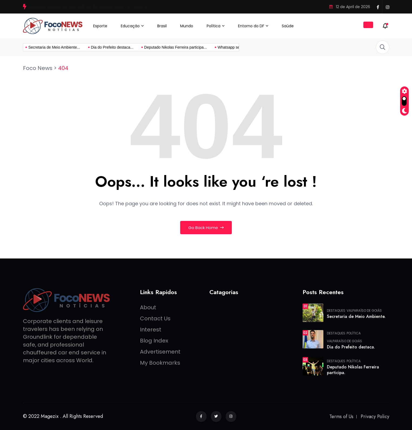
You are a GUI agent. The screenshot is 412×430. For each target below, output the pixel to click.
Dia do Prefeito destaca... (62, 47)
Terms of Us (341, 416)
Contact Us (155, 318)
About (148, 307)
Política (213, 26)
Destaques (336, 310)
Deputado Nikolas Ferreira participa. (353, 370)
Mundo (186, 26)
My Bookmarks (160, 363)
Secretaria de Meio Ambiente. (356, 316)
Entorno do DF (251, 26)
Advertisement (160, 351)
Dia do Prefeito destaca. (351, 347)
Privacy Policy (375, 416)
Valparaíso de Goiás (364, 310)
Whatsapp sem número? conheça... (198, 47)
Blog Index (154, 340)
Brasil (162, 26)
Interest (150, 329)
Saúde (288, 26)
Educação (130, 26)
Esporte (100, 26)
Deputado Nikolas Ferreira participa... (126, 47)
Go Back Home (206, 227)
